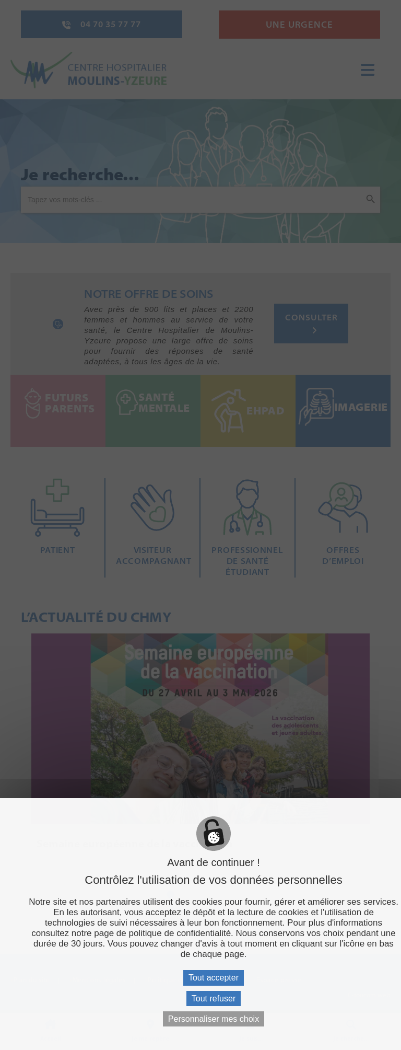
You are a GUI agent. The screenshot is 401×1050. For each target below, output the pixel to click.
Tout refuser (213, 998)
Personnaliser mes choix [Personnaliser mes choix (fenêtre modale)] (213, 1018)
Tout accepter (213, 977)
